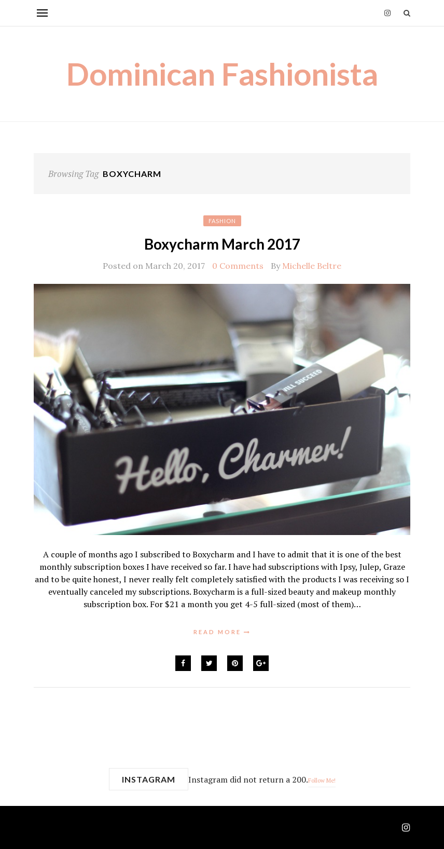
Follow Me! (322, 780)
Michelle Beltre (311, 266)
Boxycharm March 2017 (222, 244)
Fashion (222, 220)
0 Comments (237, 266)
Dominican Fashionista (222, 73)
